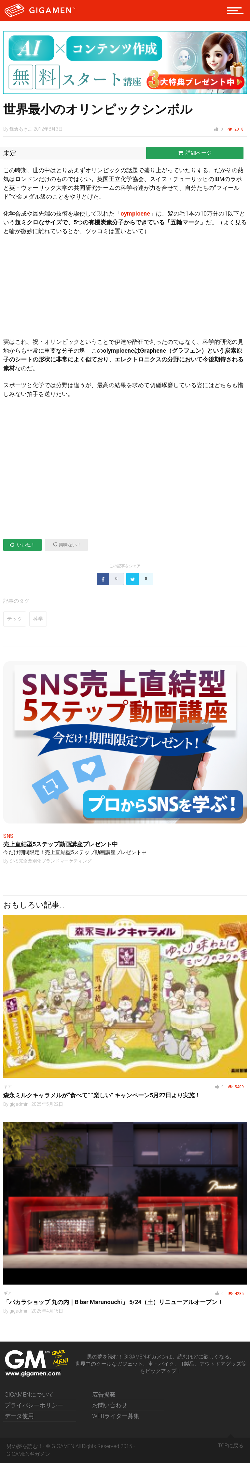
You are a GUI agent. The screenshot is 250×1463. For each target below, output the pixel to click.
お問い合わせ (109, 1405)
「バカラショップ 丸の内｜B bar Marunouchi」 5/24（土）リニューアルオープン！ (113, 1302)
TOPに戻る (230, 1443)
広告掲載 (104, 1394)
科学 (38, 619)
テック (14, 619)
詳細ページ (195, 153)
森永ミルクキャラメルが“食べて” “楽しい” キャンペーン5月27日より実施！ (102, 1095)
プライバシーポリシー (34, 1405)
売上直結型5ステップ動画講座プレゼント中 (60, 844)
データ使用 (19, 1416)
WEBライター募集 (115, 1416)
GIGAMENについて (29, 1394)
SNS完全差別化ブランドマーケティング (50, 861)
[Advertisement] (125, 289)
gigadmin (19, 1104)
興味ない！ (67, 544)
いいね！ (22, 544)
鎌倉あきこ (20, 129)
